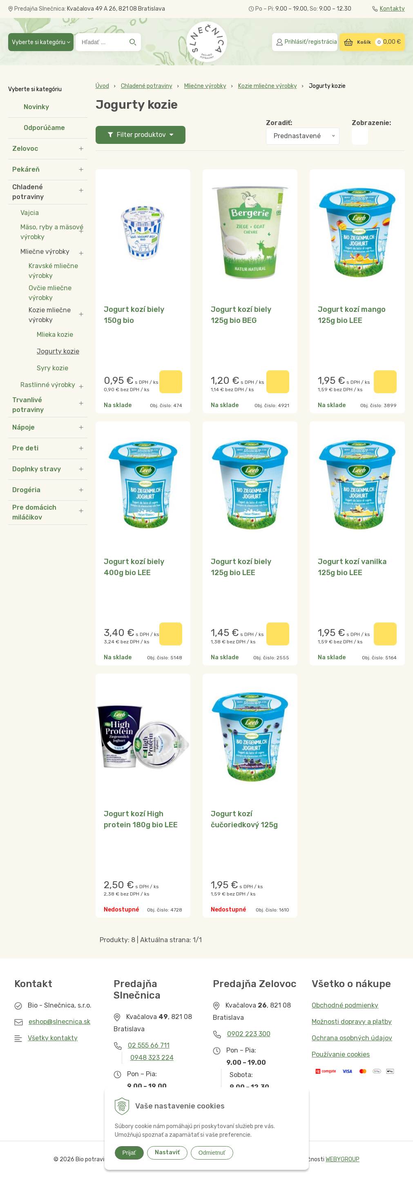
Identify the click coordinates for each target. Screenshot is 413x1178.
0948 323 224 (152, 1058)
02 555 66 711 (149, 1045)
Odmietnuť (212, 1152)
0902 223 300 (248, 1034)
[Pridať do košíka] (170, 381)
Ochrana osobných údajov (352, 1038)
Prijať (129, 1152)
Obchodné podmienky (345, 1005)
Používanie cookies (341, 1054)
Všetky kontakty (53, 1038)
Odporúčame (44, 128)
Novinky (36, 107)
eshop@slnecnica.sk (59, 1022)
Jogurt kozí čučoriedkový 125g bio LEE (244, 824)
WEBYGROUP (342, 1159)
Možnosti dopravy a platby (352, 1022)
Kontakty (388, 8)
